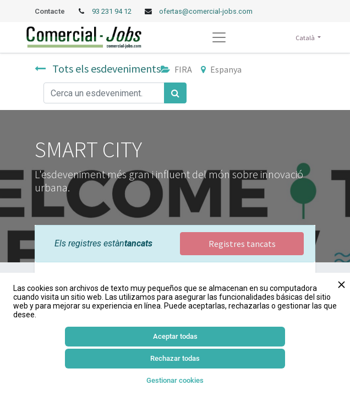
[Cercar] (175, 92)
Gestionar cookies (175, 380)
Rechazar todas (175, 358)
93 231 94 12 (112, 11)
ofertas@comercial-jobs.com (206, 11)
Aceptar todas (175, 336)
